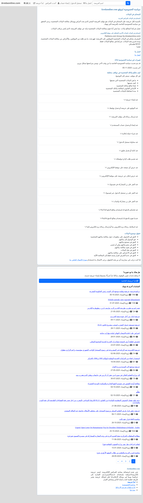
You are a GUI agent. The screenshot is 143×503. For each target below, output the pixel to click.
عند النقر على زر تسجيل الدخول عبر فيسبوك (121, 193)
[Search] (109, 3)
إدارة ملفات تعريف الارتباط (125, 487)
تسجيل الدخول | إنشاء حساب (70, 3)
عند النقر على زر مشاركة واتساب (126, 201)
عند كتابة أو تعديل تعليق (129, 150)
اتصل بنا (87, 3)
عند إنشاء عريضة (132, 100)
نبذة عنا (132, 490)
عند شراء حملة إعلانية (130, 134)
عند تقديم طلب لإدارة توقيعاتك (127, 159)
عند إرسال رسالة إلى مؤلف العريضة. (124, 117)
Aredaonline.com (10, 3)
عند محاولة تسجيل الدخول (128, 142)
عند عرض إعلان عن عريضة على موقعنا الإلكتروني (119, 176)
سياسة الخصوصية (128, 484)
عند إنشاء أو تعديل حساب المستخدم (125, 125)
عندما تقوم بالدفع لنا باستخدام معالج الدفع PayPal (120, 218)
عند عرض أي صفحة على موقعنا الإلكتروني (122, 167)
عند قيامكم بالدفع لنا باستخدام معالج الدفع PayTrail (119, 210)
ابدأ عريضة (38, 3)
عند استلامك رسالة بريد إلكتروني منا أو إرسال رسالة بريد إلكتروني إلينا (112, 227)
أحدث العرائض (50, 3)
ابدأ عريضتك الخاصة (129, 281)
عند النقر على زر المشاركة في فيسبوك (123, 184)
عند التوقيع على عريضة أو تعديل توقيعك (123, 108)
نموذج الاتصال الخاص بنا (78, 260)
